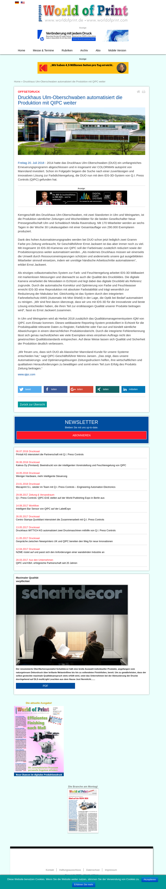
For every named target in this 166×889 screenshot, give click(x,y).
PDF (45, 685)
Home (21, 50)
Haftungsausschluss (70, 870)
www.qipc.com (26, 374)
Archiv (84, 50)
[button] (30, 389)
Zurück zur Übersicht (32, 404)
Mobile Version (117, 50)
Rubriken (67, 50)
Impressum (111, 870)
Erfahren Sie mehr (83, 884)
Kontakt (50, 870)
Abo (98, 50)
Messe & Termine (43, 50)
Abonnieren (82, 435)
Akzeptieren (150, 879)
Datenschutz (93, 870)
